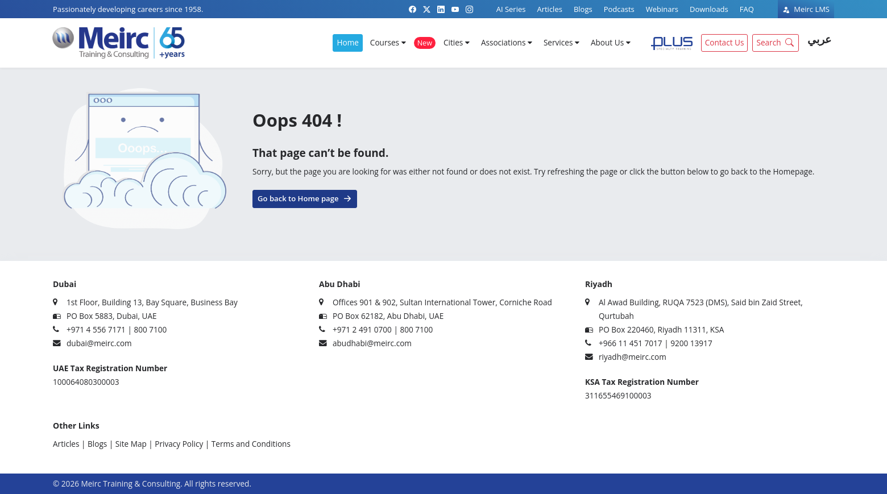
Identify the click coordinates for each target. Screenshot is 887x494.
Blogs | (100, 443)
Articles (549, 9)
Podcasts (619, 9)
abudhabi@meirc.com (372, 343)
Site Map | (134, 443)
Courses (388, 42)
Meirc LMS (806, 9)
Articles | (69, 443)
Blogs (583, 9)
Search (776, 42)
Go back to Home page (305, 198)
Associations (506, 42)
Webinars (662, 9)
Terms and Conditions (251, 443)
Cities (457, 42)
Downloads (709, 9)
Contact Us (724, 42)
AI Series (511, 9)
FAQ (747, 9)
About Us (611, 42)
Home (347, 42)
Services (561, 42)
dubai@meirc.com (99, 343)
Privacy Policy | (182, 443)
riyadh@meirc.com (632, 356)
